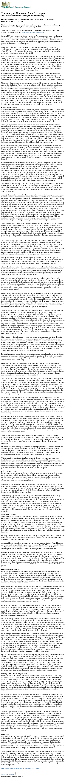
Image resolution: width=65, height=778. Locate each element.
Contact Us (12, 774)
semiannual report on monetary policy (34, 32)
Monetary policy (20, 773)
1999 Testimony (33, 768)
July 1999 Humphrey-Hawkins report (14, 768)
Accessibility (4, 774)
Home (3, 773)
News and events (10, 773)
